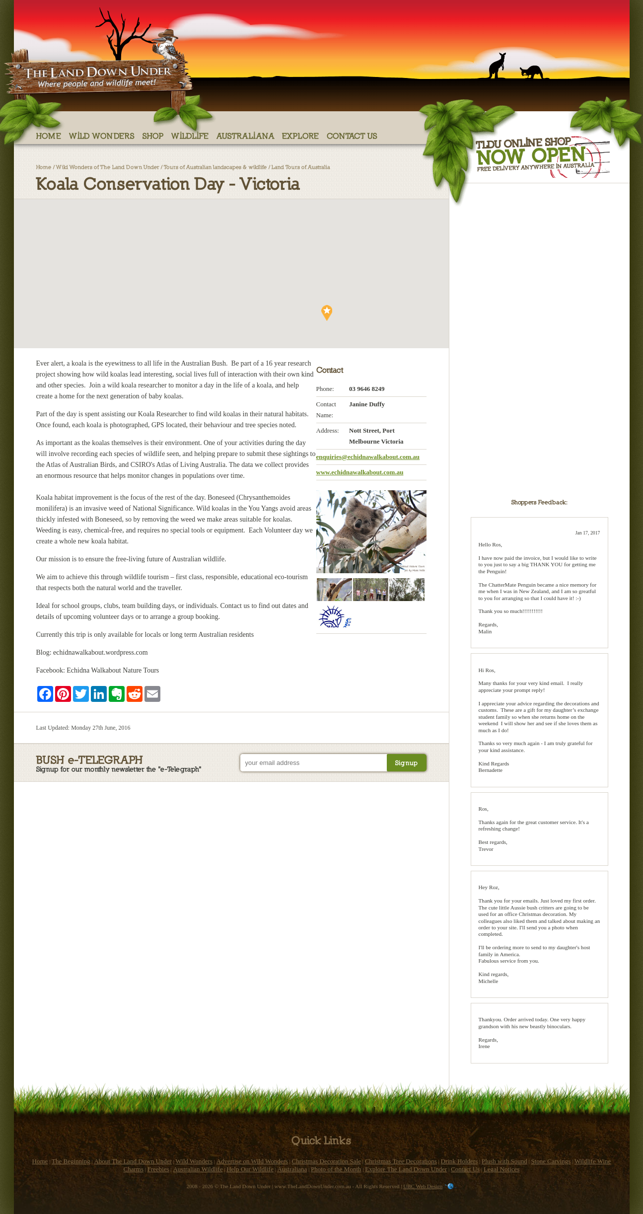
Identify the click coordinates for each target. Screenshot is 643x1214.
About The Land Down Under (132, 1161)
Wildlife (190, 135)
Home (49, 135)
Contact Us (352, 135)
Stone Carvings (551, 1161)
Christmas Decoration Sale (326, 1161)
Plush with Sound (504, 1161)
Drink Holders (459, 1161)
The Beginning (71, 1161)
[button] (136, 217)
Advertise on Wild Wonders (252, 1161)
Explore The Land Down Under (406, 1169)
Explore (300, 135)
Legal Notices (502, 1169)
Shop (153, 135)
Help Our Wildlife (250, 1169)
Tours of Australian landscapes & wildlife (215, 166)
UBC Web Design (422, 1186)
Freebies (158, 1169)
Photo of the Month (336, 1169)
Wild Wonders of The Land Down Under (107, 166)
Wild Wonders (102, 135)
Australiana (245, 135)
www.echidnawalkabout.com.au (360, 472)
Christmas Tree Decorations (401, 1161)
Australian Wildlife (197, 1169)
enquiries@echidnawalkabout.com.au (368, 456)
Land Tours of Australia (301, 166)
